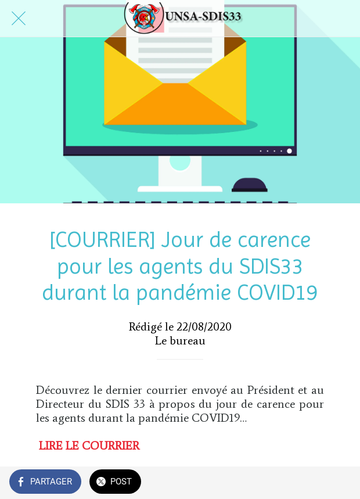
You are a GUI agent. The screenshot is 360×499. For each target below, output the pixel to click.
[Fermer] (19, 19)
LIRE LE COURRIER (89, 446)
